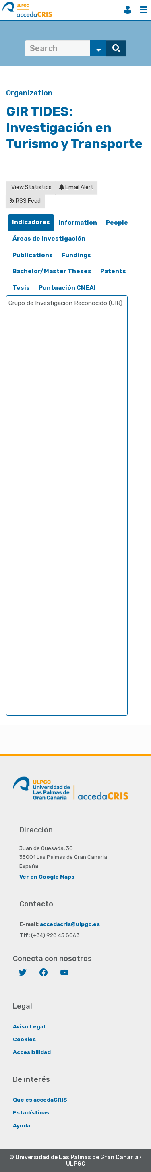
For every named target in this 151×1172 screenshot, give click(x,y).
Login (127, 9)
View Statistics (31, 187)
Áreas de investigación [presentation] (48, 238)
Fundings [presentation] (76, 255)
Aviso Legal (29, 1026)
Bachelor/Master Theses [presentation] (51, 271)
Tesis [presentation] (21, 287)
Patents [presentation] (113, 271)
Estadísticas (31, 1112)
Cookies (24, 1039)
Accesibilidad (32, 1052)
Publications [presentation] (32, 255)
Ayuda (21, 1125)
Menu (144, 9)
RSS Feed (25, 201)
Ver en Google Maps (46, 876)
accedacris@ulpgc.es (70, 924)
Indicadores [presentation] (31, 222)
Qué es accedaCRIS (40, 1099)
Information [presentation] (77, 222)
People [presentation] (117, 222)
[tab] (31, 222)
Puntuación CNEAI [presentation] (67, 287)
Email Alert (76, 187)
